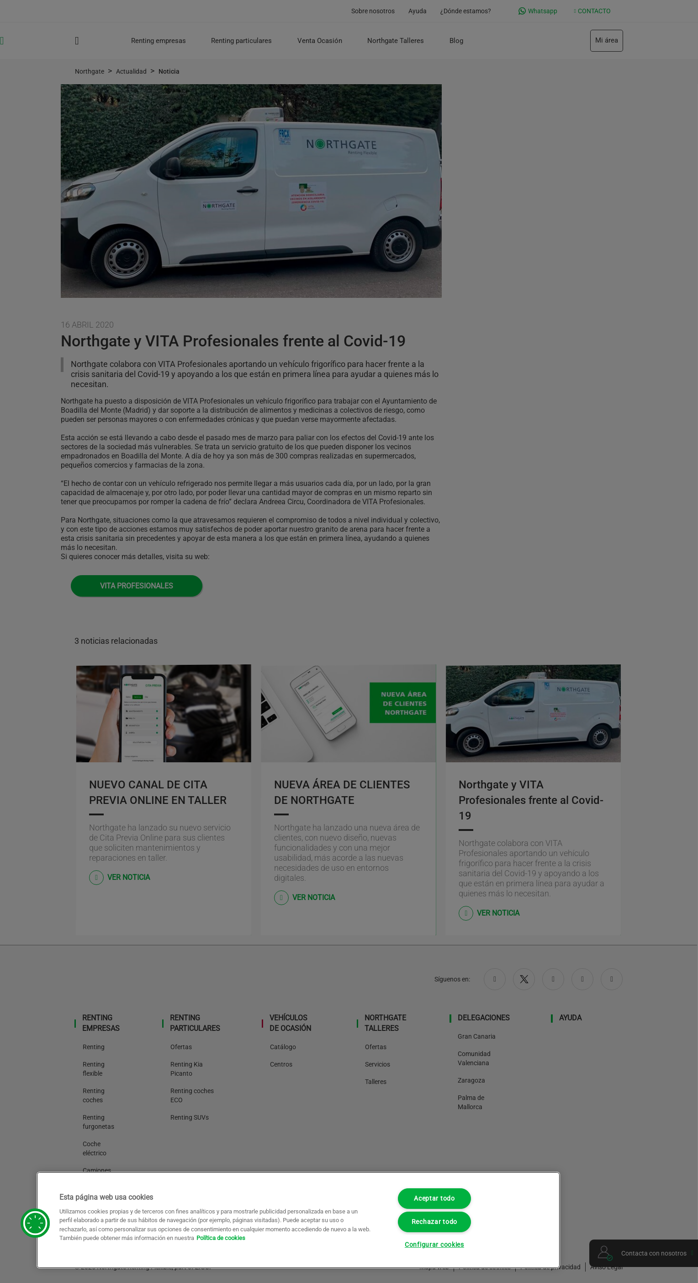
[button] (35, 1223)
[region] (298, 1220)
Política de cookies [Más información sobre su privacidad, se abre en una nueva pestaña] (220, 1237)
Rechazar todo (434, 1222)
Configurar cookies (434, 1245)
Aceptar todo (434, 1198)
